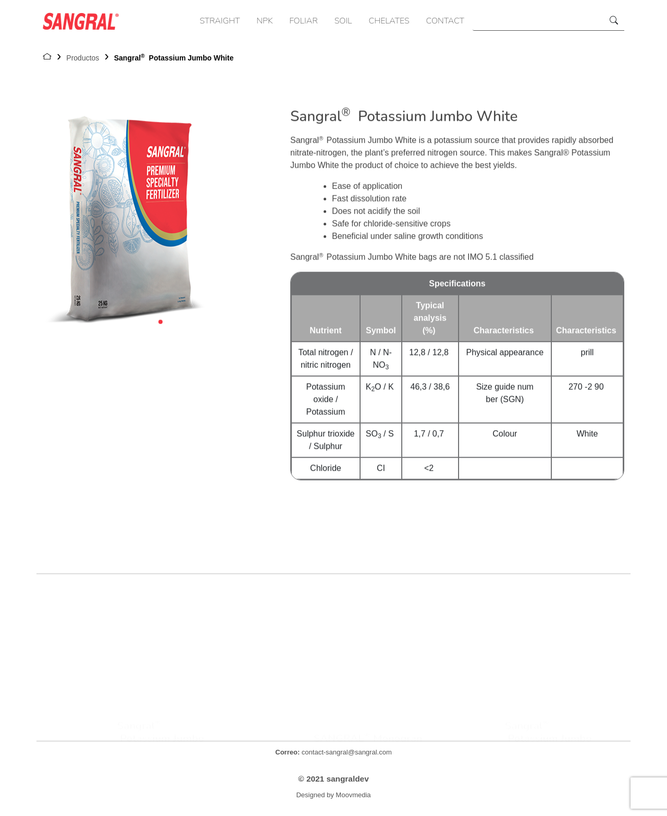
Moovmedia (353, 795)
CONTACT (445, 21)
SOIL (343, 21)
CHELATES (389, 21)
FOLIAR (303, 21)
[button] (160, 326)
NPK (264, 21)
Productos (82, 58)
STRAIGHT (220, 21)
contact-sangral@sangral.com (333, 752)
